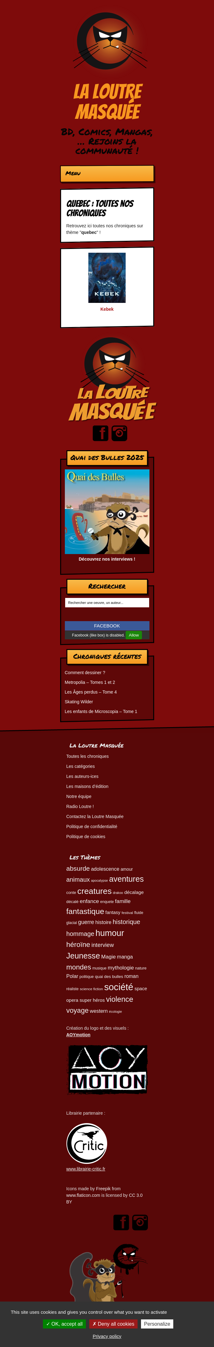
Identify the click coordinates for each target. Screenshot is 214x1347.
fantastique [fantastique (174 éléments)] (85, 911)
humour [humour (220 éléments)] (110, 933)
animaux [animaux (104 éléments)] (78, 879)
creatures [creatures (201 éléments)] (94, 891)
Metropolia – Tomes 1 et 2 (90, 682)
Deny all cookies (113, 1324)
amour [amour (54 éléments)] (127, 869)
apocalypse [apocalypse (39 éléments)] (99, 880)
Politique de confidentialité (91, 826)
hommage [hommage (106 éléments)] (80, 933)
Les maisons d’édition (87, 786)
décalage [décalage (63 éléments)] (134, 892)
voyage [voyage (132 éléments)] (77, 1010)
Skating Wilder (79, 701)
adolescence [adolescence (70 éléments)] (105, 869)
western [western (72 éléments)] (99, 1011)
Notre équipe (78, 796)
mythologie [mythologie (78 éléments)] (121, 967)
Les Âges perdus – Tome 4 (91, 692)
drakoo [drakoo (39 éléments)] (118, 893)
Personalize (157, 1324)
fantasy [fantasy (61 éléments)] (112, 912)
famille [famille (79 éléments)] (123, 901)
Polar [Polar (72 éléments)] (72, 976)
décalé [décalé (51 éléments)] (72, 901)
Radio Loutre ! (80, 806)
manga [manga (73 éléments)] (125, 957)
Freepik (103, 1188)
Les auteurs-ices (82, 776)
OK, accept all (64, 1324)
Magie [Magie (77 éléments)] (108, 957)
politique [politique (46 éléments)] (87, 977)
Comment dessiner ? (85, 672)
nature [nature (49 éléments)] (140, 968)
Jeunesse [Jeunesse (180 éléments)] (83, 955)
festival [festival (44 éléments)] (127, 913)
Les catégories (80, 766)
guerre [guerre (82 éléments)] (86, 922)
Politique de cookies (86, 836)
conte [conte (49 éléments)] (71, 892)
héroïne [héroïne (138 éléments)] (78, 944)
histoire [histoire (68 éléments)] (103, 922)
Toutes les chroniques (87, 756)
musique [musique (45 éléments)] (99, 968)
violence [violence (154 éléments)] (119, 999)
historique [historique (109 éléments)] (126, 921)
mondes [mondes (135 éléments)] (78, 967)
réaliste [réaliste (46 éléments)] (72, 989)
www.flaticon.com (83, 1195)
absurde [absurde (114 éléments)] (78, 868)
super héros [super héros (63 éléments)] (92, 1000)
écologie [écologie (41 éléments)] (115, 1011)
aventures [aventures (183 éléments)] (126, 878)
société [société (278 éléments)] (118, 987)
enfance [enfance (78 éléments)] (89, 901)
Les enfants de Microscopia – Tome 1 (101, 711)
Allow (134, 635)
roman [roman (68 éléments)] (131, 976)
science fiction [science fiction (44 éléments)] (91, 989)
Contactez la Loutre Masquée (95, 816)
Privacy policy (107, 1336)
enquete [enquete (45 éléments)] (107, 902)
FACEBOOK (107, 625)
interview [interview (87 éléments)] (102, 945)
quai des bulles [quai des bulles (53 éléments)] (109, 976)
